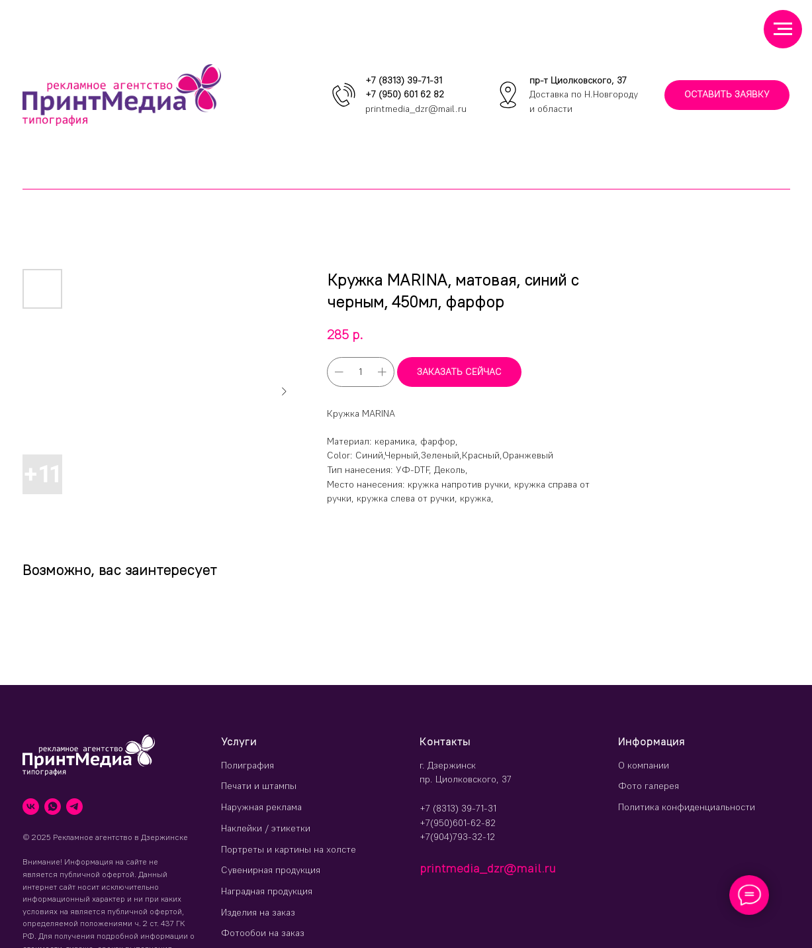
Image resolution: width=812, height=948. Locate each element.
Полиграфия (247, 765)
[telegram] (74, 806)
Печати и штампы (258, 786)
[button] (726, 95)
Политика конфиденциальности (686, 807)
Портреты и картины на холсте (288, 849)
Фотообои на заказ (262, 933)
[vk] (31, 806)
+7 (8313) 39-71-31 (403, 80)
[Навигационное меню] (783, 29)
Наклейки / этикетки (265, 828)
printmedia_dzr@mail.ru (416, 109)
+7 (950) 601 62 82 (404, 94)
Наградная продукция (266, 891)
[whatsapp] (52, 806)
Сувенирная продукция (270, 870)
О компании (643, 765)
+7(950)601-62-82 (458, 823)
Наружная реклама (261, 807)
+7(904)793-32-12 (457, 837)
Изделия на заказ (258, 912)
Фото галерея (648, 786)
